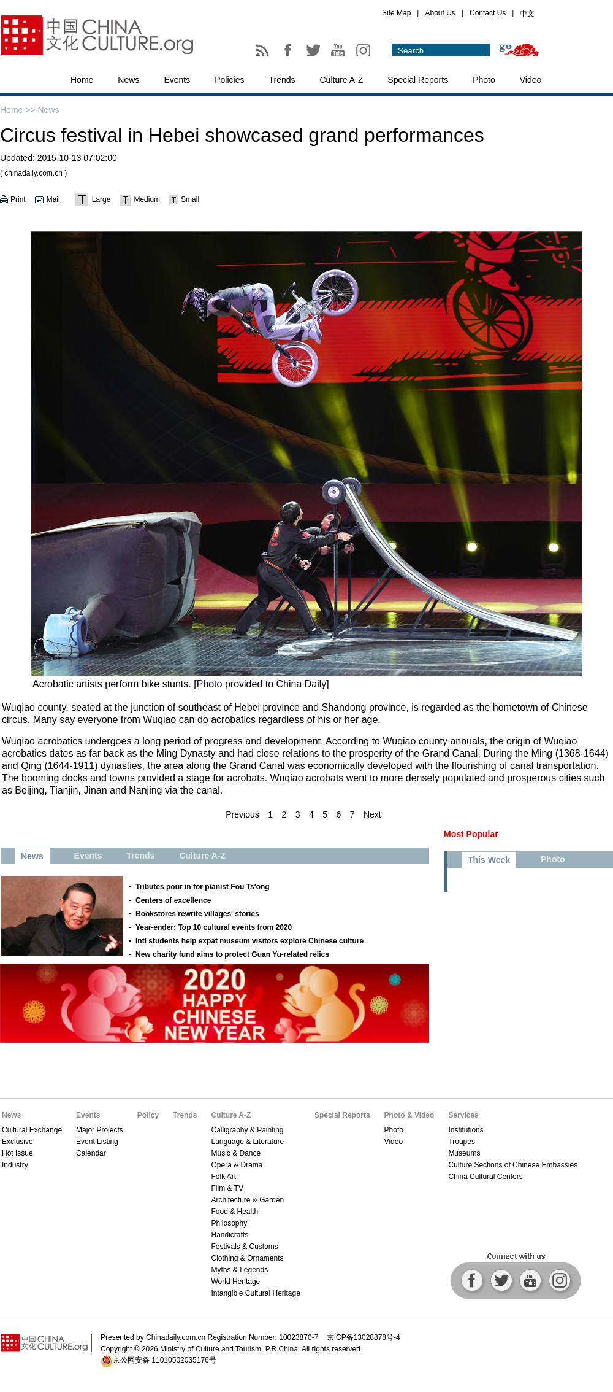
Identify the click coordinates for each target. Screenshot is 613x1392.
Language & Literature (247, 1141)
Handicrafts (229, 1235)
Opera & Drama (236, 1165)
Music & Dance (236, 1153)
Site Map (396, 13)
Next (372, 814)
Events (177, 80)
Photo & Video (409, 1115)
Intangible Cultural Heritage (255, 1293)
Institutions (465, 1130)
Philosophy (229, 1223)
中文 (527, 13)
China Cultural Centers (485, 1176)
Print (18, 199)
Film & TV (227, 1188)
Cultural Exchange (32, 1130)
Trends (281, 80)
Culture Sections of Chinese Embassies (512, 1165)
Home (81, 80)
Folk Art (223, 1176)
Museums (464, 1153)
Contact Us (488, 13)
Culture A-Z (342, 80)
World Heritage (235, 1281)
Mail (53, 199)
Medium (147, 199)
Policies (229, 80)
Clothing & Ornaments (247, 1258)
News (128, 80)
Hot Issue (17, 1153)
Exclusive (17, 1141)
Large (101, 199)
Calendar (91, 1153)
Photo (484, 80)
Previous (242, 814)
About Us (440, 13)
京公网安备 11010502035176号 (164, 1360)
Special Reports (417, 80)
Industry (15, 1165)
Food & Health (234, 1211)
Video (531, 80)
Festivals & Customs (244, 1246)
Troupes (461, 1141)
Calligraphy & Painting (247, 1130)
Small (190, 199)
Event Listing (97, 1141)
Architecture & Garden (247, 1200)
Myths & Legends (239, 1270)
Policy (148, 1115)
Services (463, 1115)
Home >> (18, 110)
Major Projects (99, 1130)
